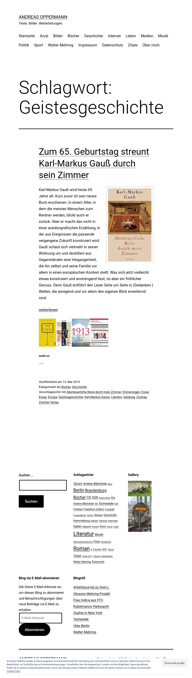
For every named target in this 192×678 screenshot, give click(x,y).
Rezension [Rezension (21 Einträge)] (106, 541)
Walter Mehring (60, 45)
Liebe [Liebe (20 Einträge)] (115, 526)
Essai (145, 392)
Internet (114, 36)
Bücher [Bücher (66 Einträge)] (79, 497)
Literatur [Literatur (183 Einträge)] (83, 534)
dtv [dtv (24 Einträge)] (96, 503)
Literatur (116, 397)
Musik (163, 36)
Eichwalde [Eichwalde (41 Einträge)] (106, 503)
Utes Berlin (81, 626)
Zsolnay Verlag (48, 402)
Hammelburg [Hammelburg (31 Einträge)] (81, 520)
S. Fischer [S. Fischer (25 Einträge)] (96, 549)
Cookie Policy (13, 671)
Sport (38, 45)
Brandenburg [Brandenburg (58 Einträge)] (95, 490)
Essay (42, 397)
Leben (131, 36)
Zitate (133, 45)
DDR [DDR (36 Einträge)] (95, 497)
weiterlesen (48, 310)
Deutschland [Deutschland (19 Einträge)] (104, 498)
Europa (52, 397)
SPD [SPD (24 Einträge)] (104, 549)
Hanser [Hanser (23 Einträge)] (94, 520)
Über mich (150, 45)
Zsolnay (141, 397)
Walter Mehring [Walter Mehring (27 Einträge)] (82, 561)
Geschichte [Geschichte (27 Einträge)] (110, 515)
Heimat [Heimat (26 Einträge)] (103, 520)
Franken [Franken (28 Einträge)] (78, 509)
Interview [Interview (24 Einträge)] (113, 520)
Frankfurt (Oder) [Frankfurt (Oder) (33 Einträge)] (94, 509)
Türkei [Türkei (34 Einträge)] (77, 556)
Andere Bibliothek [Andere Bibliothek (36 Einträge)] (95, 483)
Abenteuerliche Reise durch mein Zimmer (94, 392)
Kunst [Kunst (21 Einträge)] (109, 526)
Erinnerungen (131, 392)
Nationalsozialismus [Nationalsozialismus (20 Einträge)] (83, 541)
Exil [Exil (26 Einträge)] (116, 503)
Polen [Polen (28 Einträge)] (97, 541)
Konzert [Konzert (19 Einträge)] (95, 527)
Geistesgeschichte (70, 397)
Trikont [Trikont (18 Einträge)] (111, 549)
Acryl (44, 36)
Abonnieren (34, 629)
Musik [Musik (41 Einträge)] (99, 534)
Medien (147, 36)
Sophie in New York (87, 613)
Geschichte (93, 36)
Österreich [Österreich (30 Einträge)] (98, 562)
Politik (24, 45)
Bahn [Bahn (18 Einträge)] (110, 484)
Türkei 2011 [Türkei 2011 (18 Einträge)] (87, 556)
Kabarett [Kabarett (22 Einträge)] (86, 526)
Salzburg (129, 397)
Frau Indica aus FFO (88, 600)
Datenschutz (112, 45)
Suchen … (26, 475)
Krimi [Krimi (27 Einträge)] (103, 526)
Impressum (87, 45)
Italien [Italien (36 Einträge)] (77, 526)
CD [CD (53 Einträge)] (89, 497)
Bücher (73, 36)
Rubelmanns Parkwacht (91, 606)
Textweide (80, 619)
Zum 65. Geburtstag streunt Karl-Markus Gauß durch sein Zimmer (94, 163)
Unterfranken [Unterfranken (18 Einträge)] (106, 556)
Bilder (58, 36)
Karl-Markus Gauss (97, 397)
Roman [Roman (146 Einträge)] (81, 548)
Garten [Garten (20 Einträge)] (90, 515)
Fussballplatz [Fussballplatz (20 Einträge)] (79, 515)
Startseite (27, 36)
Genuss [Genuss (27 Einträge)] (98, 515)
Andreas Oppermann (43, 17)
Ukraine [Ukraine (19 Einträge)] (96, 556)
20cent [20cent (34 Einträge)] (77, 483)
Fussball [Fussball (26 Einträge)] (109, 509)
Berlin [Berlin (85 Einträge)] (78, 490)
